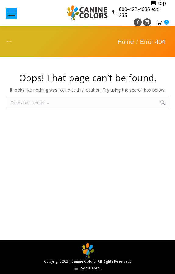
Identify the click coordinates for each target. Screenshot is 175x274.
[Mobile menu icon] (11, 13)
